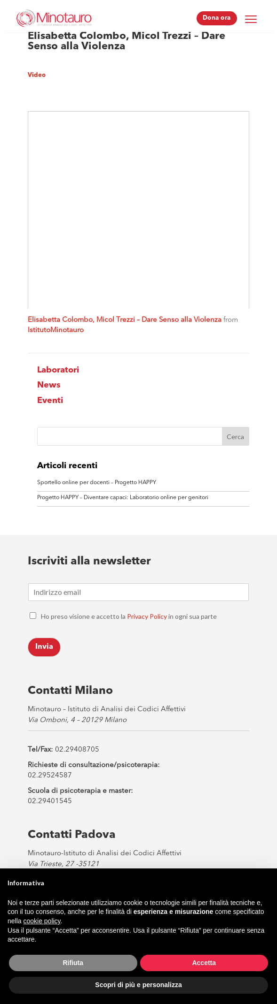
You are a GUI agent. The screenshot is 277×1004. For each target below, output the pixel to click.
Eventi (50, 400)
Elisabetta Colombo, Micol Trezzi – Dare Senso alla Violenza (125, 320)
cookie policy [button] (41, 921)
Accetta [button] (204, 962)
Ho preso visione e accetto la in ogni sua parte (129, 616)
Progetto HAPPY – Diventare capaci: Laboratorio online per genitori (122, 498)
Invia (44, 647)
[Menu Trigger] (251, 18)
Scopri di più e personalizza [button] (138, 985)
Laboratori (58, 370)
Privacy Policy (147, 616)
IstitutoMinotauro (56, 330)
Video (37, 75)
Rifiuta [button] (73, 962)
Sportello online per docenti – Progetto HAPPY (96, 483)
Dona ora (217, 18)
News (49, 385)
